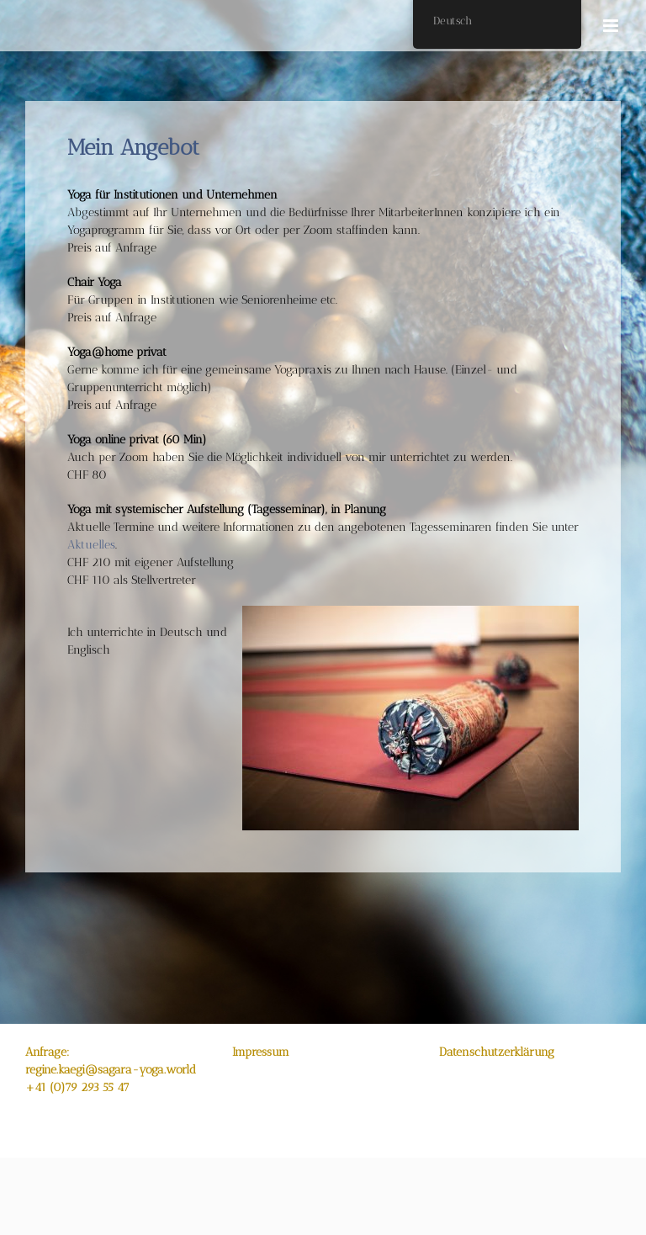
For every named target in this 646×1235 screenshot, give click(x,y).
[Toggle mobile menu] (612, 25)
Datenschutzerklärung (496, 1052)
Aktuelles (91, 545)
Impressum (260, 1052)
